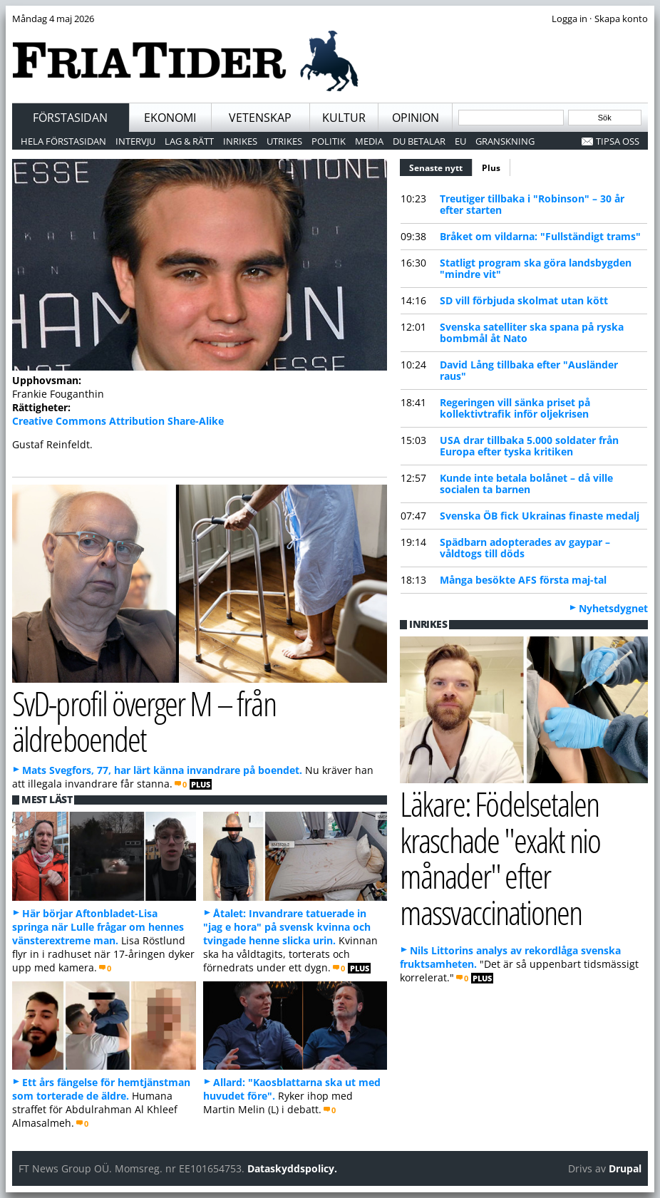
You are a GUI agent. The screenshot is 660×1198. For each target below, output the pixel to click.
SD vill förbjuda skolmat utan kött (524, 300)
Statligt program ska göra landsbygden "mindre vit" (535, 268)
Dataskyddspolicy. (292, 1168)
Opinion (415, 117)
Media (369, 141)
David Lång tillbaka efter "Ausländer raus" (529, 370)
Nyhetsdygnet (613, 608)
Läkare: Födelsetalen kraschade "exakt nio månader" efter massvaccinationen (500, 857)
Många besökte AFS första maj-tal (523, 580)
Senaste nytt (441, 166)
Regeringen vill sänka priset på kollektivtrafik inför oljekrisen (515, 408)
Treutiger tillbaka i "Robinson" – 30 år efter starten (532, 204)
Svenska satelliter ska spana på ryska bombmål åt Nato (532, 332)
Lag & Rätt (189, 141)
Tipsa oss (617, 141)
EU (460, 141)
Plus (491, 167)
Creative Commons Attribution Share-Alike (118, 421)
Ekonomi (170, 117)
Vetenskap (260, 117)
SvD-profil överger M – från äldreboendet (144, 721)
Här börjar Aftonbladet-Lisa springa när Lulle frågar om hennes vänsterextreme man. (98, 927)
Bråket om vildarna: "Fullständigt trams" (540, 236)
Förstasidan (70, 117)
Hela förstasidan (63, 141)
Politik (328, 141)
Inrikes (240, 141)
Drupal (625, 1168)
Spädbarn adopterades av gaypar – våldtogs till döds (525, 547)
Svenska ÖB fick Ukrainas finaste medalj (539, 515)
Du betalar (419, 141)
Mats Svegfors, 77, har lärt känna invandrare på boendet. (162, 770)
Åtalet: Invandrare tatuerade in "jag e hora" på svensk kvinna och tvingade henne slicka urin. (287, 927)
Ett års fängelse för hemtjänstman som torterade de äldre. (101, 1089)
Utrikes (284, 141)
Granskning (505, 141)
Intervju (135, 141)
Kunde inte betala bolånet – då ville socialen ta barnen (526, 483)
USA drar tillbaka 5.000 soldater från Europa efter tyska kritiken (529, 445)
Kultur (344, 117)
